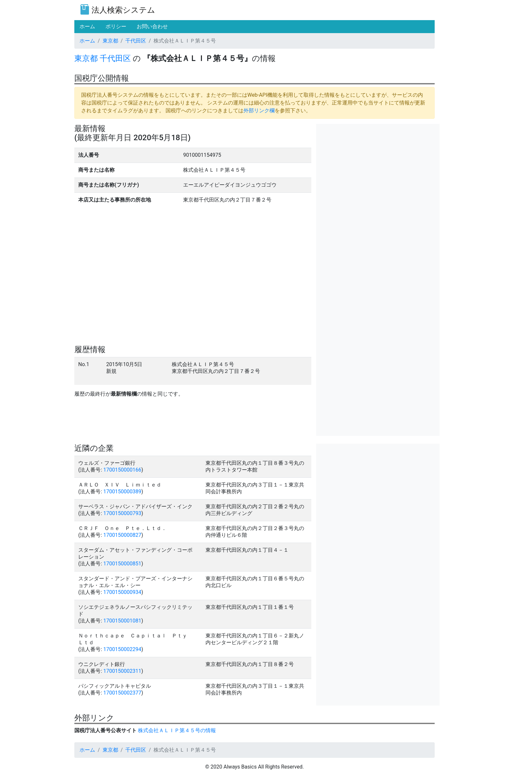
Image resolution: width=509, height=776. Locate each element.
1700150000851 (122, 563)
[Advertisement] (378, 169)
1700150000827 (122, 535)
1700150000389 (122, 491)
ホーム (87, 41)
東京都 (110, 41)
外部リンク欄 (259, 110)
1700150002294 (122, 649)
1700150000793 (122, 513)
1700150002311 (122, 671)
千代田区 (135, 41)
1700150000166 (122, 470)
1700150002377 (122, 693)
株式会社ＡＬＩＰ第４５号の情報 (177, 730)
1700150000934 (122, 592)
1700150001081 (122, 621)
